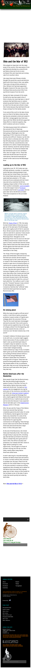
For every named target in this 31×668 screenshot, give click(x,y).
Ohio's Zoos (5, 611)
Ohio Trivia (5, 618)
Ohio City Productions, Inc (11, 595)
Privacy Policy (6, 629)
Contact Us (6, 633)
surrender (21, 190)
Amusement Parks (7, 607)
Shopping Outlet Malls (8, 616)
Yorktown (22, 188)
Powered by (5, 600)
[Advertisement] (15, 26)
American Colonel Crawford (20, 393)
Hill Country (5, 613)
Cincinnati (5, 583)
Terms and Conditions (9, 630)
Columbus (5, 587)
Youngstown (19, 585)
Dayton (17, 581)
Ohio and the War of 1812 (14, 483)
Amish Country (6, 609)
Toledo (17, 583)
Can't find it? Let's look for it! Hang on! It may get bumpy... (12, 540)
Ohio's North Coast (7, 615)
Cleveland (5, 585)
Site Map (5, 631)
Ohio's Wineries (6, 620)
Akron (4, 581)
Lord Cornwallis (24, 186)
